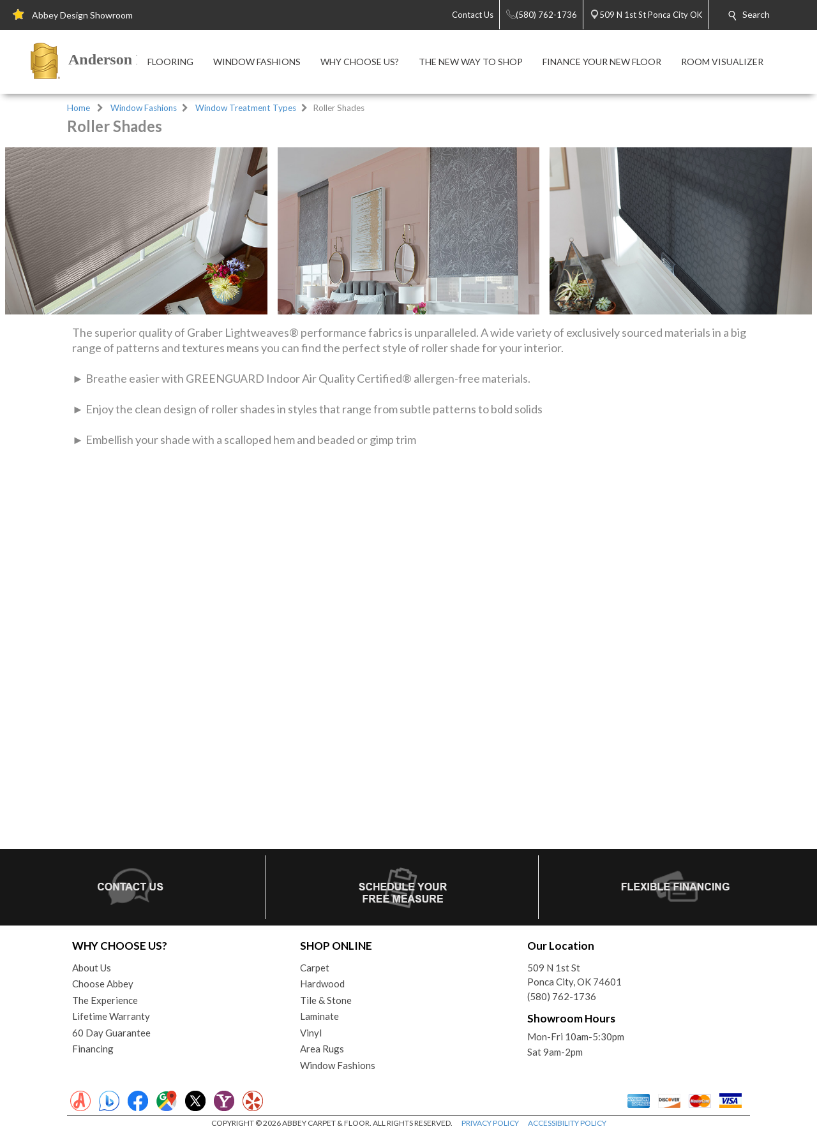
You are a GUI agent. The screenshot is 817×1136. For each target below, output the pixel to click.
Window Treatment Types (245, 108)
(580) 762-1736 (561, 996)
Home (78, 108)
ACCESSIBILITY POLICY (567, 1123)
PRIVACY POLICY (490, 1123)
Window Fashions (143, 108)
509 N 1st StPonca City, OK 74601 (574, 975)
